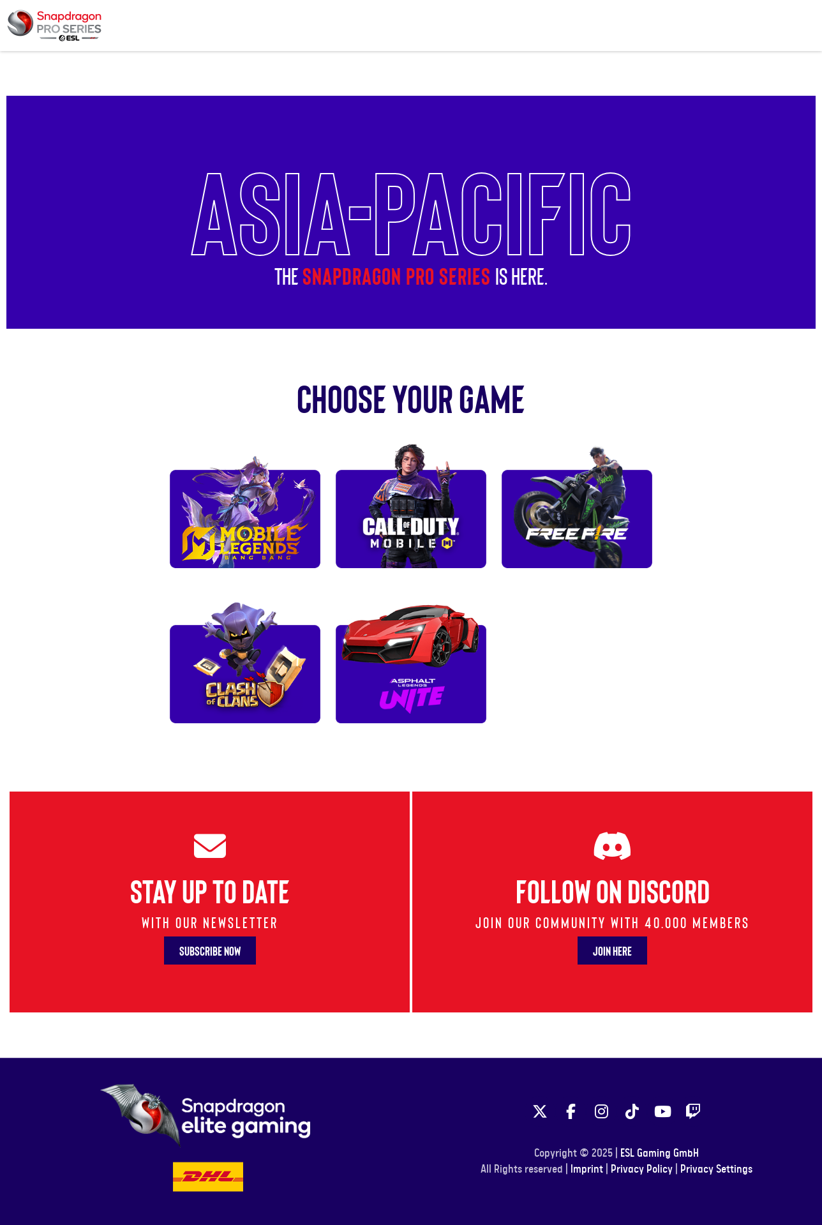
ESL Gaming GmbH (659, 1153)
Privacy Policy (642, 1169)
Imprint (587, 1169)
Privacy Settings (716, 1169)
